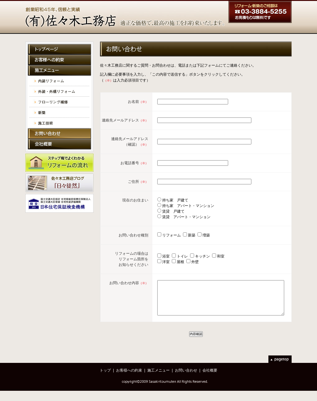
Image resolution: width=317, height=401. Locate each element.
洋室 (156, 267)
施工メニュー (59, 70)
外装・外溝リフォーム (59, 91)
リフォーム (161, 240)
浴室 (156, 261)
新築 (59, 112)
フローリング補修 (59, 102)
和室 (211, 261)
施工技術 (59, 123)
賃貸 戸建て (163, 216)
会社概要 (59, 144)
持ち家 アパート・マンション (178, 211)
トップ (105, 380)
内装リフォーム (59, 81)
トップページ (59, 49)
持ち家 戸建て (165, 205)
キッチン (193, 261)
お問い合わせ (59, 133)
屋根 (171, 267)
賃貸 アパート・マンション (176, 222)
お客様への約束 (59, 60)
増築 (196, 240)
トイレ (173, 261)
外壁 (186, 267)
